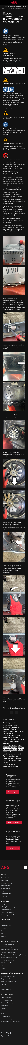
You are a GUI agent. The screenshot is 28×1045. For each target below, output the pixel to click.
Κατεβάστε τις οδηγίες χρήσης (9, 949)
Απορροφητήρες (5, 888)
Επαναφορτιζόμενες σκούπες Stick (10, 1021)
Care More (3, 904)
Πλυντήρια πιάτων (6, 893)
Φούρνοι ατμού (5, 885)
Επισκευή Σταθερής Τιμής (8, 960)
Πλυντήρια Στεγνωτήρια (7, 912)
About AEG (4, 923)
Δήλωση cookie (5, 1036)
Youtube (3, 987)
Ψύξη (2, 891)
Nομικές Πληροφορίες (7, 1033)
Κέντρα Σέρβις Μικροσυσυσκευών (10, 947)
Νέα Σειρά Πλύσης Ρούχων (8, 907)
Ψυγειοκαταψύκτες (6, 1018)
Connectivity (4, 896)
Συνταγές (3, 936)
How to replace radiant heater (12, 754)
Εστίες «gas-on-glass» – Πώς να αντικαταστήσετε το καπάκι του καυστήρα (14, 741)
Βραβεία (3, 928)
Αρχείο (3, 968)
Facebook (3, 984)
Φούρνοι (3, 1010)
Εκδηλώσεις (4, 931)
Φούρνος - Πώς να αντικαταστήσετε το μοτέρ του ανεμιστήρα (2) (13, 731)
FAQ (2, 965)
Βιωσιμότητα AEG (6, 925)
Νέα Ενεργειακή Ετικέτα (7, 963)
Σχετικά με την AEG (6, 989)
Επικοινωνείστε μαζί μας (8, 976)
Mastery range (4, 880)
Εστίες (3, 1013)
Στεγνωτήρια (4, 1005)
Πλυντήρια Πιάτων (6, 997)
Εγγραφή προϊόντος (6, 979)
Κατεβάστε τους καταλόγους (9, 952)
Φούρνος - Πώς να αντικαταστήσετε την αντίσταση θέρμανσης (11, 725)
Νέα (2, 933)
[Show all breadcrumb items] (2, 6)
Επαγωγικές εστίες (6, 883)
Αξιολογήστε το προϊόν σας (8, 981)
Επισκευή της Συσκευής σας (9, 957)
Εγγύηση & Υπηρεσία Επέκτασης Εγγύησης (13, 955)
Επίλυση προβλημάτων (7, 944)
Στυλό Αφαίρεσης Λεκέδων (8, 915)
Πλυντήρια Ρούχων (6, 909)
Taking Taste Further (6, 877)
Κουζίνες (3, 1008)
